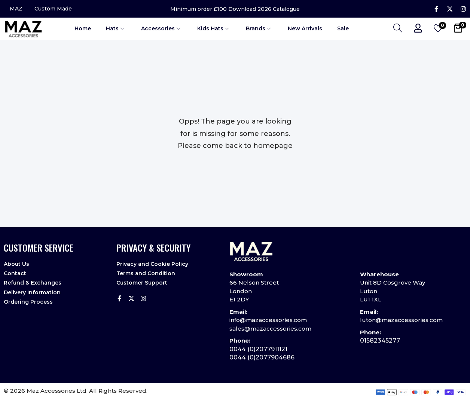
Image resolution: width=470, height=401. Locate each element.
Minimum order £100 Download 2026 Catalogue (235, 9)
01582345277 (380, 340)
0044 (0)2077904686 (261, 357)
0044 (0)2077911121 (258, 349)
